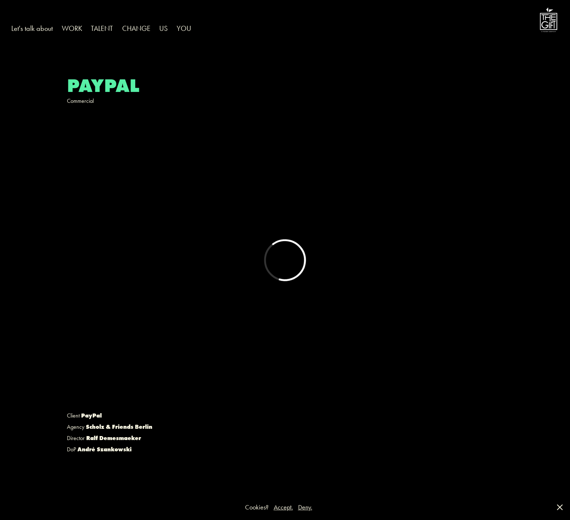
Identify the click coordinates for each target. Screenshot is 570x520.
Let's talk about (32, 28)
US (163, 28)
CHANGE (136, 28)
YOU (184, 28)
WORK (72, 28)
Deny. (305, 507)
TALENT (102, 28)
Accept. (283, 507)
